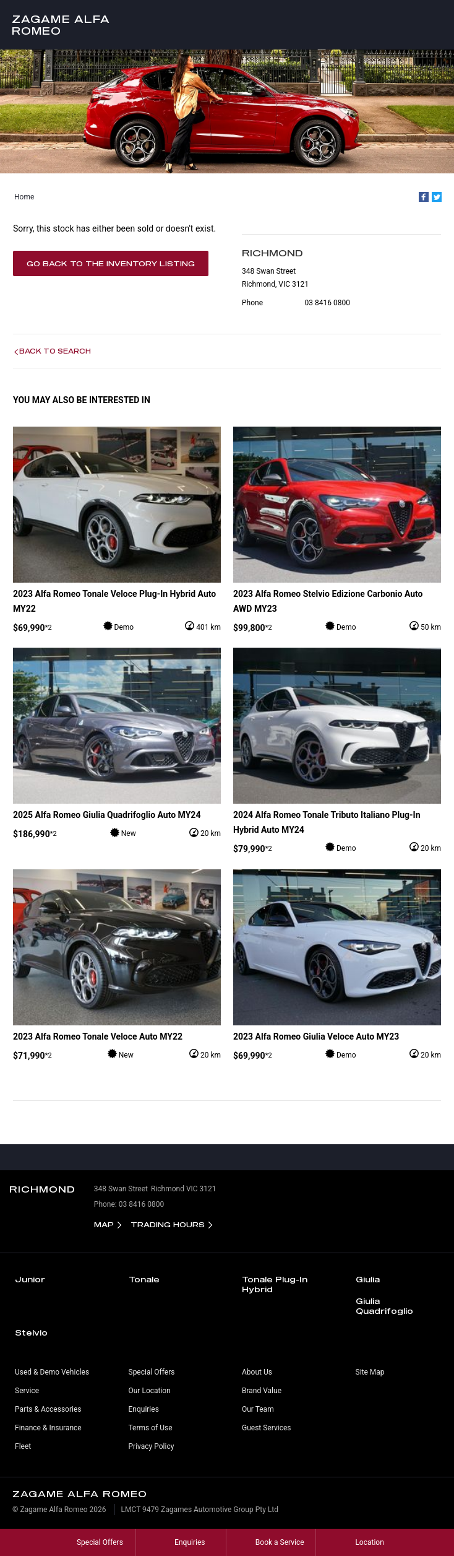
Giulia (368, 1279)
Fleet (23, 1446)
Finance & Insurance (48, 1427)
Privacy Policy (151, 1446)
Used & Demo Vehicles (52, 1372)
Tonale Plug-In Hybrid (274, 1284)
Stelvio (31, 1332)
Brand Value (261, 1390)
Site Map (370, 1372)
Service (27, 1390)
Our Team (258, 1409)
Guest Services (266, 1427)
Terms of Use (151, 1427)
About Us (257, 1372)
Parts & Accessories (48, 1409)
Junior (30, 1279)
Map (104, 1224)
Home (24, 197)
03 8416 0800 (327, 302)
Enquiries (144, 1409)
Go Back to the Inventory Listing (111, 263)
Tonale (144, 1279)
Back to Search (55, 351)
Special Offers (152, 1372)
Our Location (150, 1390)
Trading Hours (168, 1224)
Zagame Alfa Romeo (61, 25)
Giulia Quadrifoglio (384, 1306)
